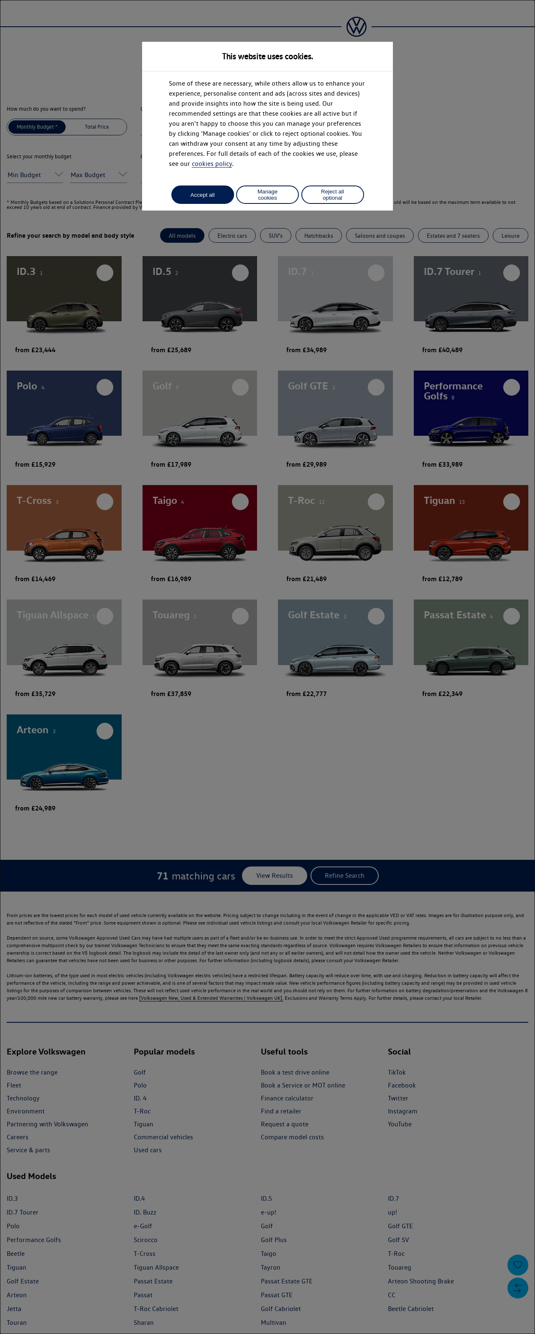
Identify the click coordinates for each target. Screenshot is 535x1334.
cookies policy (212, 164)
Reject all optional (332, 194)
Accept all (203, 195)
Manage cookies (267, 194)
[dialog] (267, 667)
